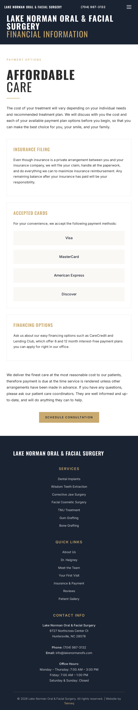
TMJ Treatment (69, 510)
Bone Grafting (69, 525)
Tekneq (69, 703)
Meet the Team (69, 568)
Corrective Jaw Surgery (69, 494)
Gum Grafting (69, 518)
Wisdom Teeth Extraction (69, 486)
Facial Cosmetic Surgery (69, 502)
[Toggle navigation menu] (129, 7)
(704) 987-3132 (93, 7)
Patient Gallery (69, 599)
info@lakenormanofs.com (74, 653)
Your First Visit (69, 575)
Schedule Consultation (69, 417)
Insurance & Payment (69, 583)
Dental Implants (69, 479)
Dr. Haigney (69, 560)
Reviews (69, 591)
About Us (69, 552)
